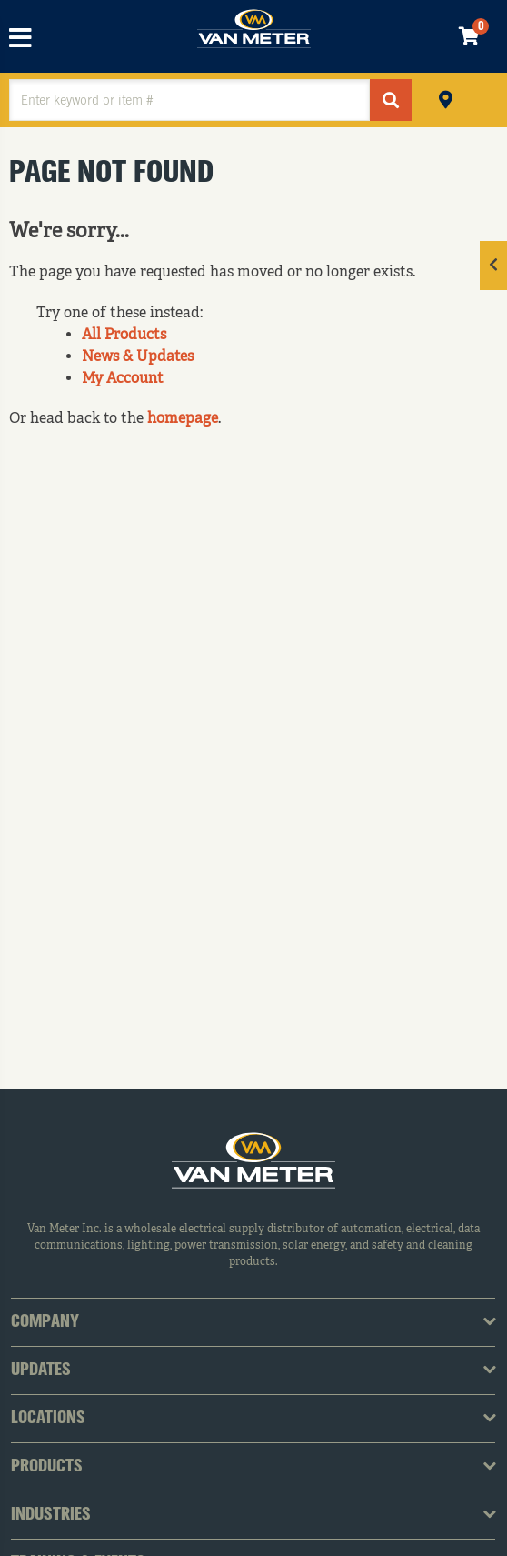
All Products (124, 335)
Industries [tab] (51, 1515)
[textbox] (189, 100)
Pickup (446, 97)
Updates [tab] (41, 1370)
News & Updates (138, 357)
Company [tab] (45, 1322)
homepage (182, 419)
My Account (123, 379)
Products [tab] (47, 1467)
